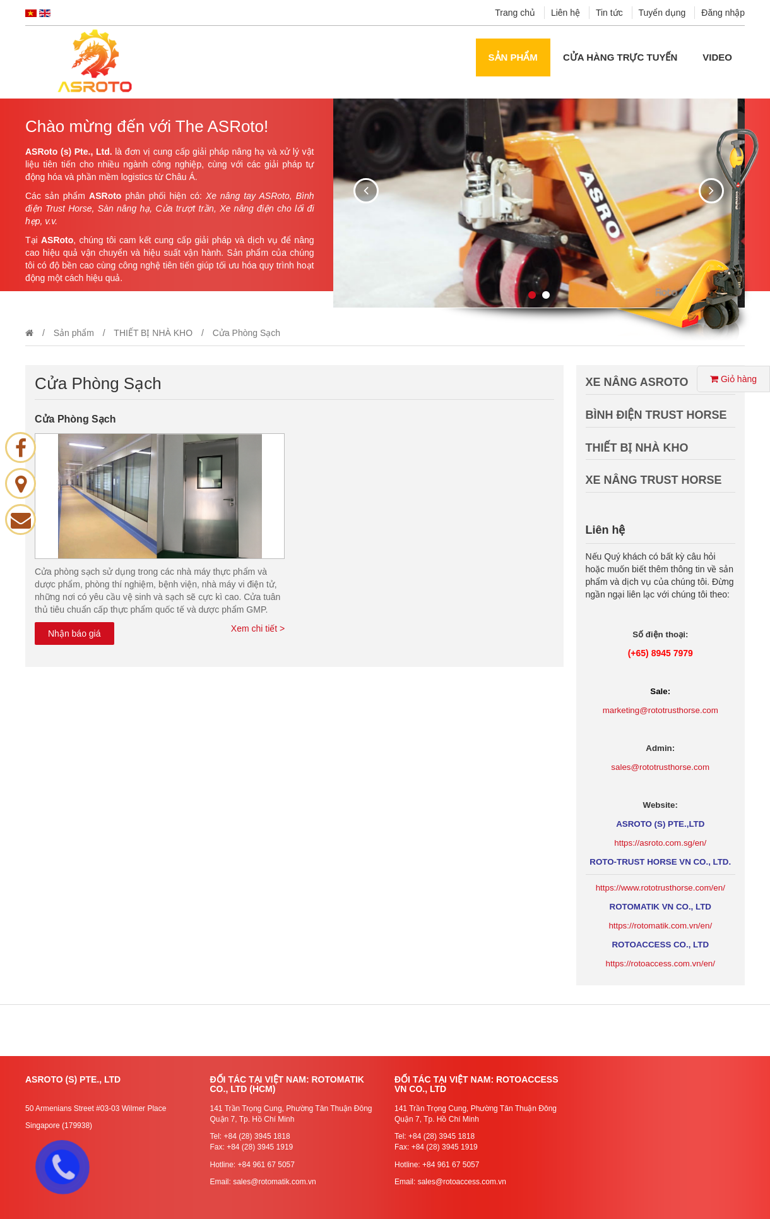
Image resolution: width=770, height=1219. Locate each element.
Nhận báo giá (74, 633)
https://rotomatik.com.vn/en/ (660, 925)
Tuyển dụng (662, 13)
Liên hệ (565, 13)
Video (717, 57)
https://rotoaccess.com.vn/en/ (660, 963)
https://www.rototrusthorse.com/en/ (660, 887)
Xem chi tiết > (258, 628)
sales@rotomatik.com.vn (274, 1181)
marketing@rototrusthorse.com (660, 710)
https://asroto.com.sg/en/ (660, 843)
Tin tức (609, 13)
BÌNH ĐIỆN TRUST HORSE (656, 415)
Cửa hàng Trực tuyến (620, 57)
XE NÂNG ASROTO (637, 382)
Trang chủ (515, 13)
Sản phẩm (513, 57)
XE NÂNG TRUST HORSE (654, 480)
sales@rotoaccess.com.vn (462, 1181)
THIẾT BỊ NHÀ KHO (153, 333)
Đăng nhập (723, 13)
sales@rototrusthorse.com (660, 767)
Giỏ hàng (733, 379)
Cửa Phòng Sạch (75, 419)
